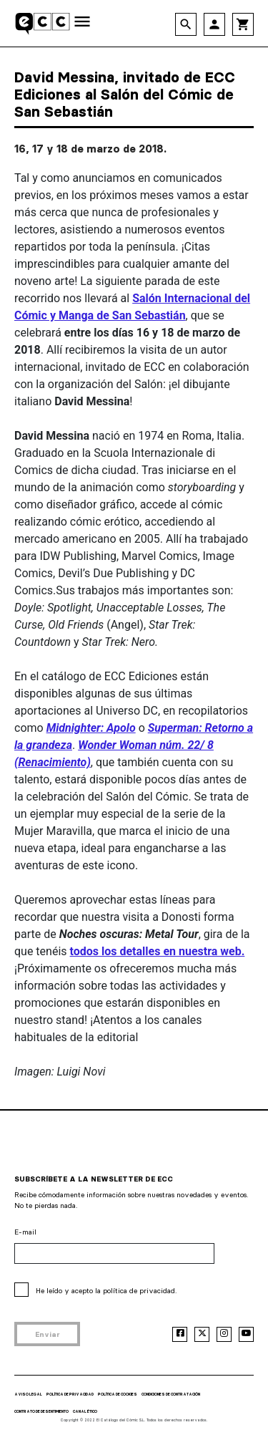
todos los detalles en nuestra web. (157, 951)
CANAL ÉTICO (85, 1411)
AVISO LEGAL (28, 1394)
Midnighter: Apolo (91, 728)
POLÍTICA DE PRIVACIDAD (70, 1394)
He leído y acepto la (106, 1290)
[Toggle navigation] (82, 22)
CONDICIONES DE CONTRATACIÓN (171, 1394)
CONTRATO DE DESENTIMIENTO (41, 1411)
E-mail (25, 1232)
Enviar (47, 1334)
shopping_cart (243, 24)
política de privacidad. (140, 1290)
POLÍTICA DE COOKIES (117, 1394)
